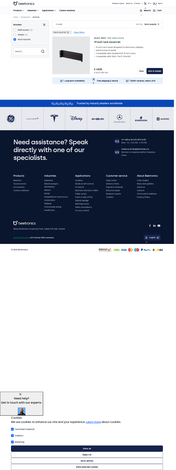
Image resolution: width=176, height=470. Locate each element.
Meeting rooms (82, 204)
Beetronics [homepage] (24, 3)
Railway (47, 203)
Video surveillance (83, 207)
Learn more (93, 422)
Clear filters (79, 32)
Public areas (80, 194)
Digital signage (82, 200)
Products (17, 10)
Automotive (49, 200)
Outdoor (79, 180)
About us (129, 3)
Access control (82, 210)
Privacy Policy (143, 197)
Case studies (143, 180)
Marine (47, 190)
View (141, 71)
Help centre (111, 180)
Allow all (87, 449)
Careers (140, 190)
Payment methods (114, 187)
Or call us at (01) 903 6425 (133, 140)
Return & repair (113, 190)
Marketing (17, 441)
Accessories (19, 187)
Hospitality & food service (56, 197)
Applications (47, 10)
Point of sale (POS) (84, 197)
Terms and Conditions (147, 194)
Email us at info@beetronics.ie (135, 149)
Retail (47, 193)
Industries (31, 10)
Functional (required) (23, 429)
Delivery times (112, 184)
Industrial (48, 180)
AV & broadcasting (52, 207)
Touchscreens (19, 184)
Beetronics (18, 222)
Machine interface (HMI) (86, 190)
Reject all (87, 455)
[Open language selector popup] (147, 3)
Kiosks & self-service (84, 184)
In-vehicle (79, 187)
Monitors (17, 180)
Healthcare (49, 210)
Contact (137, 3)
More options (87, 461)
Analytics (17, 435)
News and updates (145, 184)
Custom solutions (67, 10)
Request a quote (118, 3)
